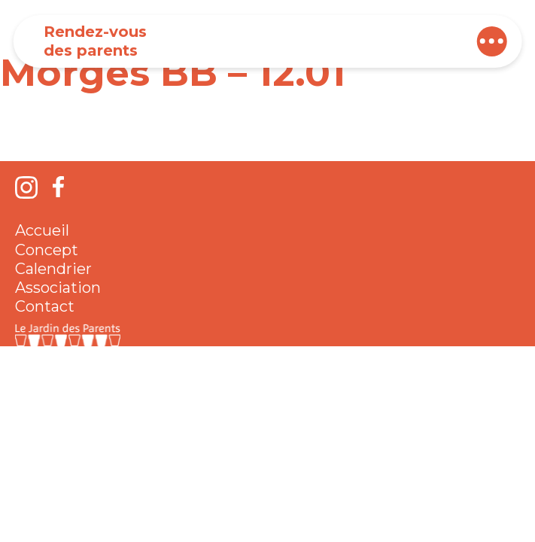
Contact (44, 306)
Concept (46, 250)
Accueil (42, 230)
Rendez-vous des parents (95, 41)
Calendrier (53, 269)
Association (58, 288)
